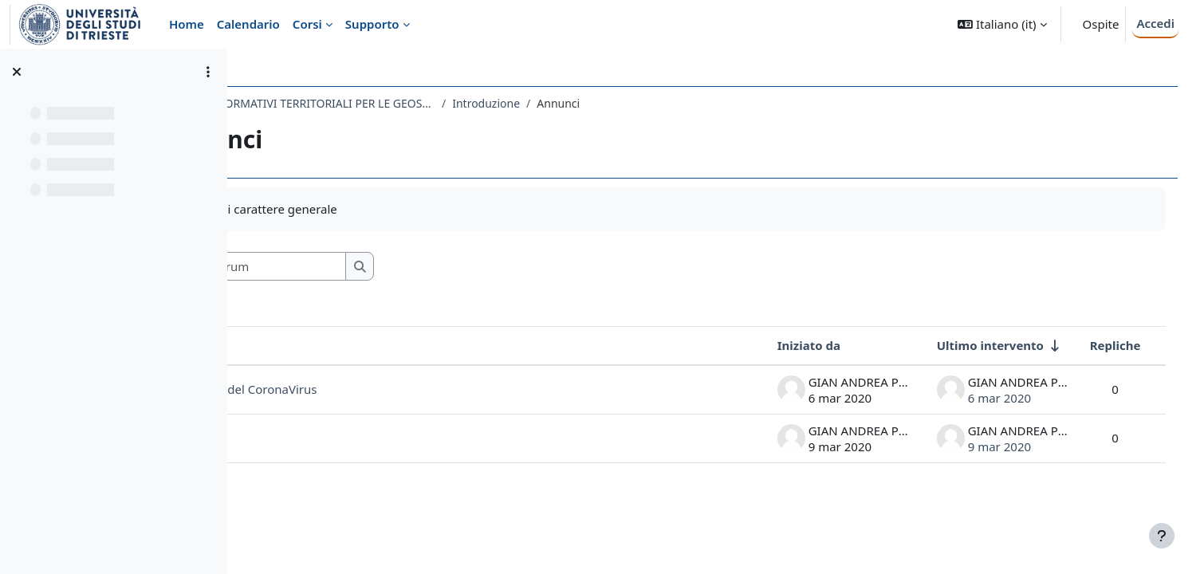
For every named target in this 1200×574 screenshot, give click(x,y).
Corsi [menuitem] (307, 24)
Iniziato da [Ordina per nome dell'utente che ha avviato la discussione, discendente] (785, 345)
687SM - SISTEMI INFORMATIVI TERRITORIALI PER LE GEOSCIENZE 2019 (417, 103)
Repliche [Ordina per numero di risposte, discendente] (1092, 345)
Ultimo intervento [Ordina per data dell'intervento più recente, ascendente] (967, 345)
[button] (1001, 24)
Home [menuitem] (186, 24)
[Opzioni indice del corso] (208, 72)
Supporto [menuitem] (372, 24)
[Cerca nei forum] (390, 266)
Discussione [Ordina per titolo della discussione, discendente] (312, 345)
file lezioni (305, 438)
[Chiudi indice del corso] (17, 72)
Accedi (1155, 23)
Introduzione (628, 103)
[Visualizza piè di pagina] (1161, 535)
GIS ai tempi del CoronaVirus (378, 389)
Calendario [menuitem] (248, 24)
